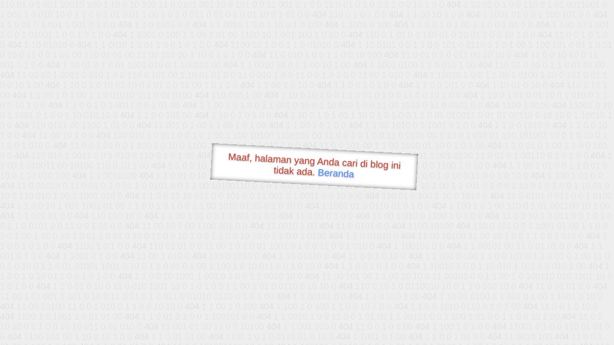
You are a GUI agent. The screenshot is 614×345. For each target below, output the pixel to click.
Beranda (336, 173)
